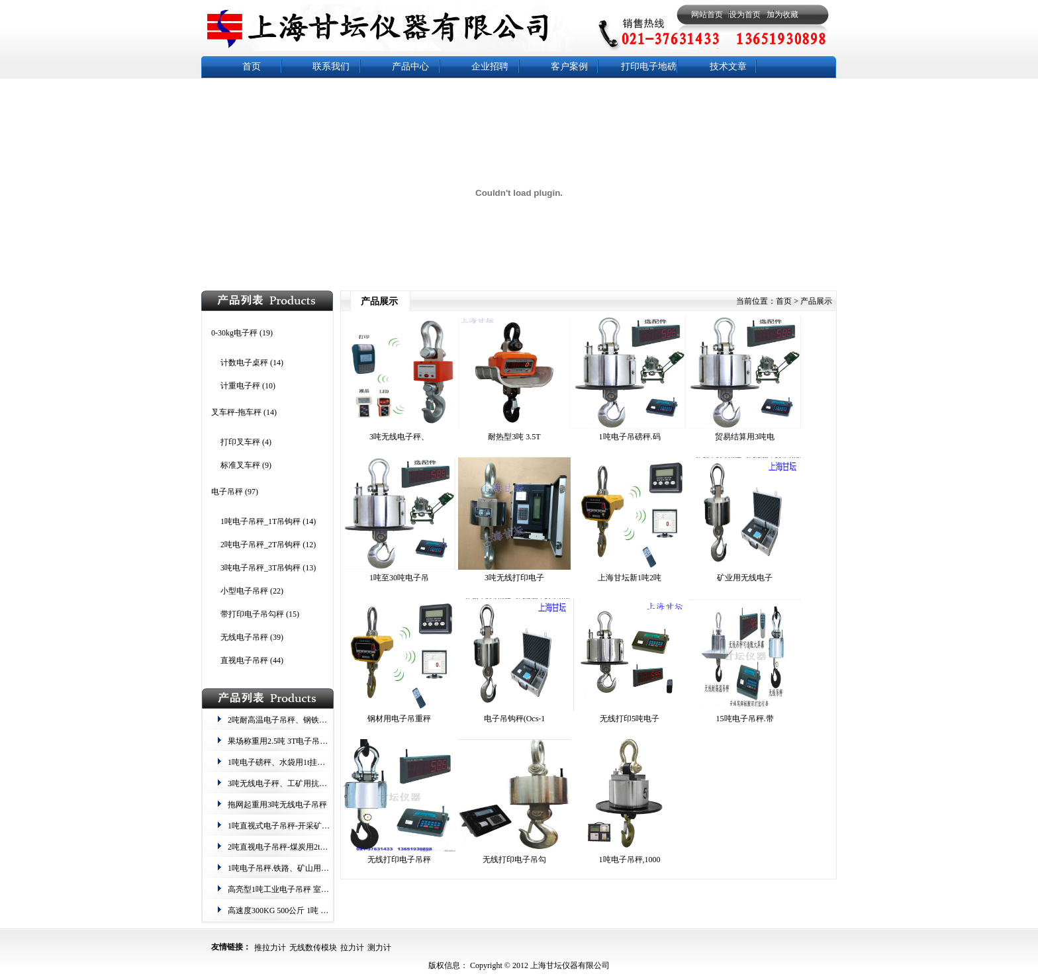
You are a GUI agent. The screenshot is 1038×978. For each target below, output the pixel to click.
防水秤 (649, 95)
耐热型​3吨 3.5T (514, 436)
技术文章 (728, 66)
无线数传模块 (313, 947)
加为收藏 (782, 14)
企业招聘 (489, 66)
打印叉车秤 (240, 442)
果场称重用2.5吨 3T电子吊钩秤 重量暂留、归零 (310, 741)
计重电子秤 (240, 385)
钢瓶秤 (569, 95)
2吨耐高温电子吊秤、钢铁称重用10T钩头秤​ (303, 720)
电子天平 (489, 95)
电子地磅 (410, 95)
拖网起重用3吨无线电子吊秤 (277, 804)
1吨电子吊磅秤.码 (630, 436)
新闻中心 (251, 95)
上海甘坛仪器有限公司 (569, 965)
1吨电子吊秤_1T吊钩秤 (260, 521)
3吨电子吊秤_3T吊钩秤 (260, 567)
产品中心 (410, 66)
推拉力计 (270, 947)
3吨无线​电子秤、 (399, 436)
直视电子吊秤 (244, 660)
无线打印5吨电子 (629, 718)
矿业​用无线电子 (745, 577)
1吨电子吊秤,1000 (630, 859)
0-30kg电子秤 (234, 332)
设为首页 (745, 14)
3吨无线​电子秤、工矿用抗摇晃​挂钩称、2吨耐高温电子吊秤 (331, 783)
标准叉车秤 (240, 465)
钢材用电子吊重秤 (399, 718)
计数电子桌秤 (244, 362)
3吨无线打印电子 (514, 577)
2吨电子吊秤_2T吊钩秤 (260, 544)
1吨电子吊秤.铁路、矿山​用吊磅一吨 (290, 868)
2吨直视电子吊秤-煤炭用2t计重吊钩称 (293, 847)
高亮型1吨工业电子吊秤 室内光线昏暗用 (298, 889)
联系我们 (331, 66)
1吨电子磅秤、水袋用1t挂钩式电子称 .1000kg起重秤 (318, 762)
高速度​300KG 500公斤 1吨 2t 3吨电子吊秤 (300, 910)
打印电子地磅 (649, 66)
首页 (251, 66)
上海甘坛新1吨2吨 (629, 577)
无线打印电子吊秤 (399, 859)
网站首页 (707, 14)
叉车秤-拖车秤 (236, 412)
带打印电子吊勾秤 (252, 614)
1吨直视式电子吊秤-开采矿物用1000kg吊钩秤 (306, 825)
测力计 (379, 947)
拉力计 (352, 947)
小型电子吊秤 (244, 591)
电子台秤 (331, 95)
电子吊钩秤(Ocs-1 (514, 718)
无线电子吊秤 (244, 637)
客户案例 (569, 66)
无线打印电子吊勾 (514, 859)
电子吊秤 (227, 491)
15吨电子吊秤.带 (745, 718)
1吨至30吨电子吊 (399, 577)
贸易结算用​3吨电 (745, 436)
